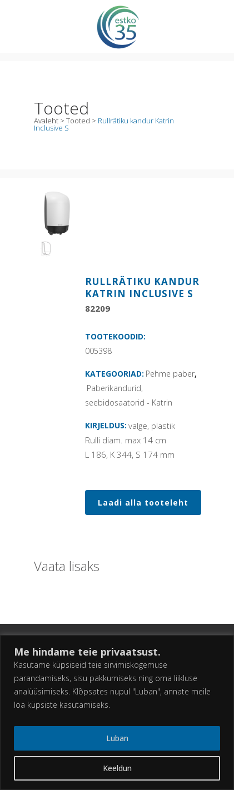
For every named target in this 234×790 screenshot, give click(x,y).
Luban (117, 738)
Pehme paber (170, 373)
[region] (117, 712)
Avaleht (46, 121)
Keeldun (117, 768)
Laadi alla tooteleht (143, 502)
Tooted (78, 121)
